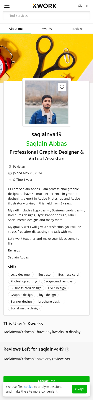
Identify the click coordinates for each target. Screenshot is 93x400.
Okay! (79, 389)
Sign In (83, 5)
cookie (28, 387)
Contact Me (46, 381)
